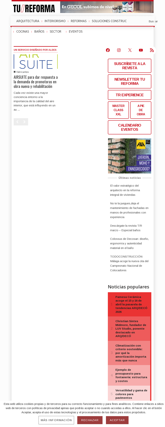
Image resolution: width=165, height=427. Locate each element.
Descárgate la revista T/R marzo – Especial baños (126, 228)
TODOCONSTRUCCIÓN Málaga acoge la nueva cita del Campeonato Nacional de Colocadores (129, 263)
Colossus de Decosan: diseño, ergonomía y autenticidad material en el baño (129, 243)
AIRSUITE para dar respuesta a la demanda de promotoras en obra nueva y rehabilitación (36, 81)
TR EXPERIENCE (130, 95)
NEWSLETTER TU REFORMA (129, 81)
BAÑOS (39, 31)
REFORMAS (79, 21)
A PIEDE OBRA (141, 110)
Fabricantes (23, 72)
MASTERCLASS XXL (118, 110)
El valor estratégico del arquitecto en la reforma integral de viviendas (125, 190)
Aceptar (117, 420)
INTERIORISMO (55, 21)
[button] (144, 21)
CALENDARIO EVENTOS (129, 127)
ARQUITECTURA (27, 21)
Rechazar (90, 420)
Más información (56, 420)
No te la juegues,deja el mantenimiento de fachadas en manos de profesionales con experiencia (129, 210)
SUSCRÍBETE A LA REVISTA (129, 66)
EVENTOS (77, 33)
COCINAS (22, 31)
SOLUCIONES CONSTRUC (109, 21)
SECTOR (57, 33)
